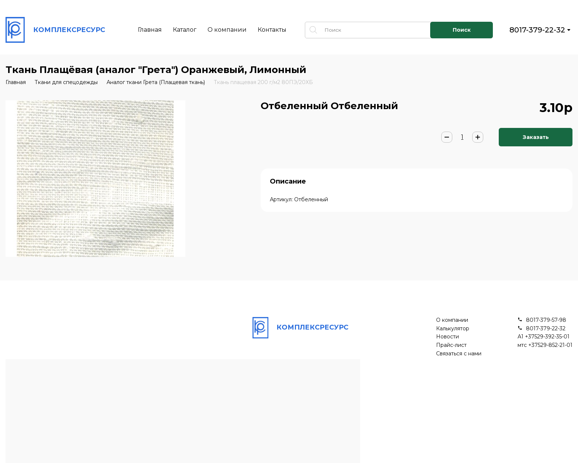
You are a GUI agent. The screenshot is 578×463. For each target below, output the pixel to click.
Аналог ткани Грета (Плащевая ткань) (156, 82)
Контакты (272, 29)
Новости (447, 337)
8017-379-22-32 (537, 29)
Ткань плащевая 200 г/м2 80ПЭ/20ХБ (263, 82)
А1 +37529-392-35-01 (544, 337)
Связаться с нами (458, 354)
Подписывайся (389, 413)
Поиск (462, 30)
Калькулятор (452, 329)
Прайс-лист (451, 345)
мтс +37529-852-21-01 (545, 345)
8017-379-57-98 (546, 320)
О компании (227, 29)
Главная (150, 29)
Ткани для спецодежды (66, 82)
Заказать (536, 137)
